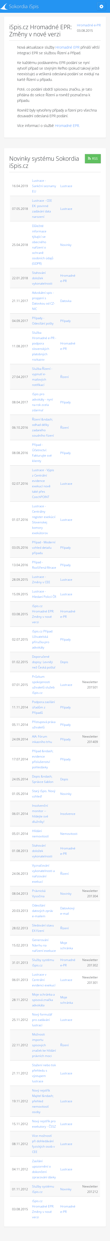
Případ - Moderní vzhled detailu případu (43, 547)
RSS (93, 158)
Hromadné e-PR (89, 25)
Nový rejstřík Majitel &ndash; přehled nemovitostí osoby (43, 1101)
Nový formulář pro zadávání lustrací (42, 1019)
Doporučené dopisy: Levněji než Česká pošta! (43, 662)
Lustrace (66, 186)
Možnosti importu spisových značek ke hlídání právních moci (44, 1045)
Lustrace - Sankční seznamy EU (44, 185)
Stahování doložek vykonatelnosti (42, 278)
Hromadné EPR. (67, 125)
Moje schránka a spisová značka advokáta (43, 999)
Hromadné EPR (67, 47)
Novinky (66, 245)
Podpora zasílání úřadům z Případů (43, 707)
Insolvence (67, 814)
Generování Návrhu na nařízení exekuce (44, 945)
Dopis (64, 662)
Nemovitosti (68, 834)
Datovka (65, 301)
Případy (65, 321)
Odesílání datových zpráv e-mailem (42, 910)
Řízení (64, 377)
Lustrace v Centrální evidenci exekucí (43, 979)
